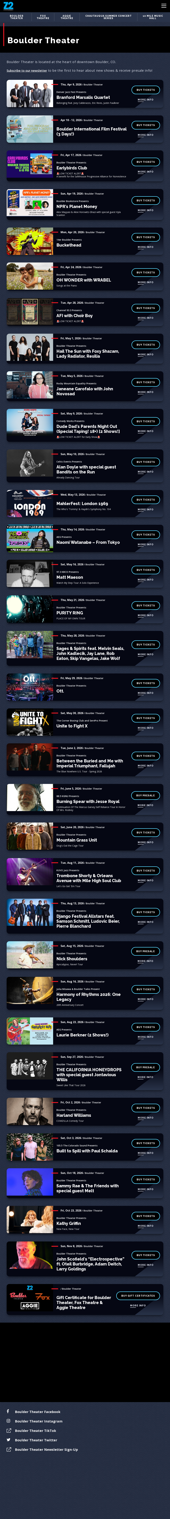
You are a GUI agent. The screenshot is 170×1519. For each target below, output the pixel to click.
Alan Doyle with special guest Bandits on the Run (86, 462)
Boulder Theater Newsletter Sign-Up (46, 1442)
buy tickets (146, 982)
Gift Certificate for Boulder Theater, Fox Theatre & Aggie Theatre (83, 1295)
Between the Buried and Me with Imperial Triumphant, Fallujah (89, 756)
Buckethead (68, 237)
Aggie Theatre (67, 17)
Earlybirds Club (71, 160)
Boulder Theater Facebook (37, 1404)
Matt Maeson (69, 569)
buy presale (145, 788)
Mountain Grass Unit (76, 832)
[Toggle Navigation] (164, 6)
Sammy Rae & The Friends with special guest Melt (87, 1181)
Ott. (60, 683)
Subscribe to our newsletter (29, 63)
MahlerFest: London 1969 (82, 496)
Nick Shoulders (71, 951)
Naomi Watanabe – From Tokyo (88, 534)
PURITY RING (69, 605)
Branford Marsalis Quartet (83, 89)
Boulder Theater (17, 17)
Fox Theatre (43, 17)
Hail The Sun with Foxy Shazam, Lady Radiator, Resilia (87, 346)
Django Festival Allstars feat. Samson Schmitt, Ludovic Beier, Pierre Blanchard (88, 913)
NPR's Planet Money (76, 199)
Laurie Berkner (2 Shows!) (82, 1027)
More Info (146, 92)
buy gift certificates (138, 1288)
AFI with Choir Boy (74, 308)
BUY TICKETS (146, 82)
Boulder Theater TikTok (35, 1423)
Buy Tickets (146, 193)
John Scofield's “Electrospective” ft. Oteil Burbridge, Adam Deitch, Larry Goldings (90, 1256)
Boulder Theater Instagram (38, 1414)
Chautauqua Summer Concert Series (108, 17)
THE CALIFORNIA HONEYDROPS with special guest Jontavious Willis (89, 1067)
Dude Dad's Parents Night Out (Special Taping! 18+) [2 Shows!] (88, 421)
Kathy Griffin (68, 1215)
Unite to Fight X (71, 718)
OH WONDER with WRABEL (83, 272)
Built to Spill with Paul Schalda (87, 1143)
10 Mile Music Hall (153, 17)
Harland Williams (73, 1107)
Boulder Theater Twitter (36, 1432)
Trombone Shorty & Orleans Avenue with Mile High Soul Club (88, 871)
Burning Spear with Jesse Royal (88, 794)
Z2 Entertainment (8, 6)
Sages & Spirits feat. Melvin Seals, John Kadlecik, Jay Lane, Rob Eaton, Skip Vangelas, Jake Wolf (90, 646)
